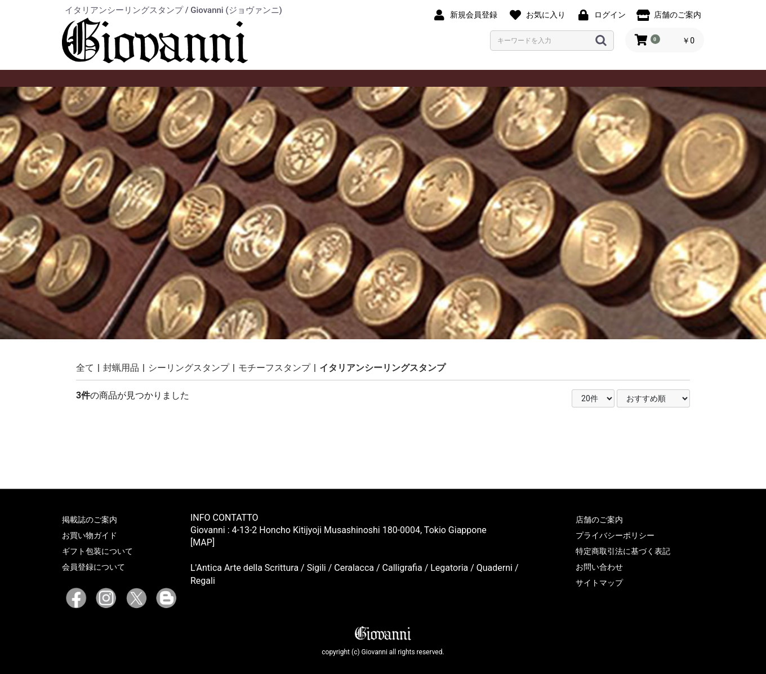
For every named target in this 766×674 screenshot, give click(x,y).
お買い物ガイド (89, 535)
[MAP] (202, 542)
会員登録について (93, 566)
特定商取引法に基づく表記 (623, 551)
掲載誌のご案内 (89, 519)
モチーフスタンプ (274, 367)
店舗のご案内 (599, 519)
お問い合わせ (599, 566)
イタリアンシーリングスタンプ (382, 367)
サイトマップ (599, 582)
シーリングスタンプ (188, 367)
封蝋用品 (121, 367)
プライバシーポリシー (615, 535)
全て (85, 367)
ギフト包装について (97, 551)
